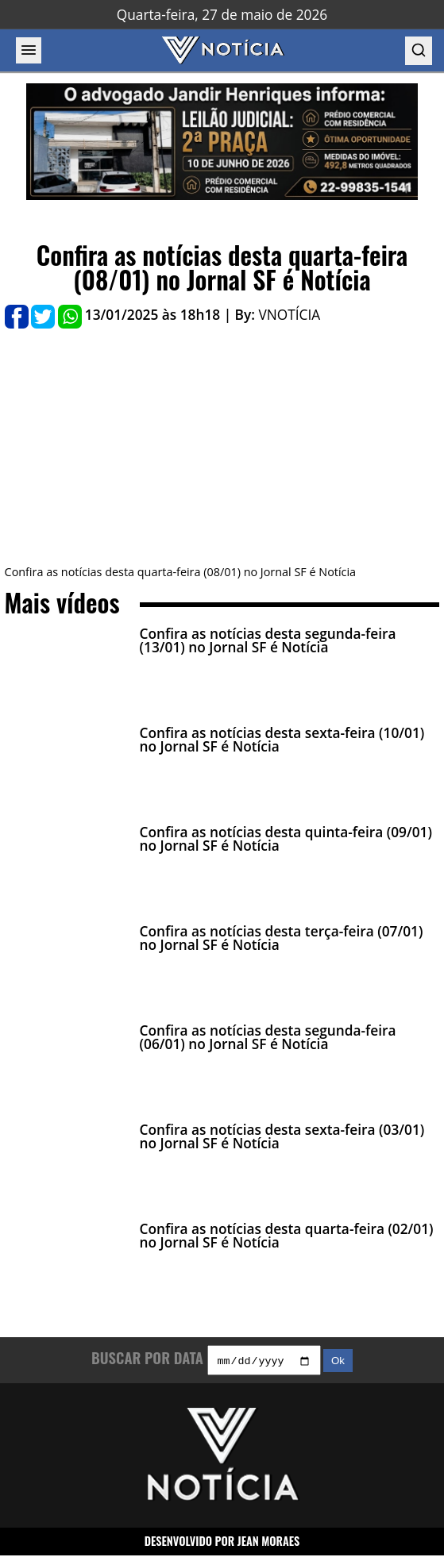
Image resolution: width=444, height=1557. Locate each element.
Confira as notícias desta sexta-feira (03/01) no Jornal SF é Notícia (282, 1136)
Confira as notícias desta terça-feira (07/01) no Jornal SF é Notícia (281, 938)
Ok (338, 1363)
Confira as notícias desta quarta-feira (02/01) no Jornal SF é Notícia (287, 1235)
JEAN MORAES (268, 1543)
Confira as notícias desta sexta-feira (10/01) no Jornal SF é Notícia (282, 739)
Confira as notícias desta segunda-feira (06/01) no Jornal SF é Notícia (268, 1037)
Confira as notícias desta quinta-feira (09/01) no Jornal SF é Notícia (286, 839)
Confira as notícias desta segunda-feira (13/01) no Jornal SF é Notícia (268, 640)
